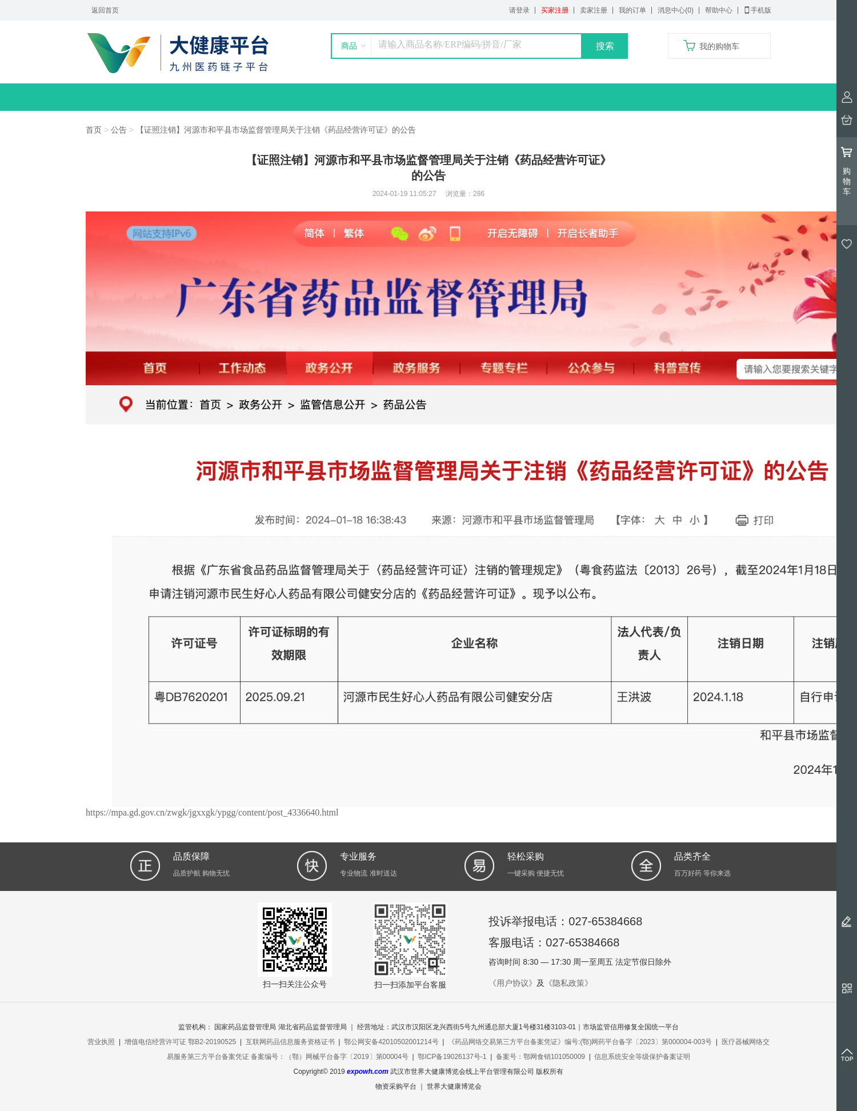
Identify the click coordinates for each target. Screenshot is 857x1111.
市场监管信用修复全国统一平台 (631, 1027)
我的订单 (632, 10)
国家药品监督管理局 (245, 1027)
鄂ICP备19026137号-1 (452, 1057)
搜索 (605, 46)
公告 (119, 129)
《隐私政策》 (568, 983)
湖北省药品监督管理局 (312, 1027)
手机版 (757, 10)
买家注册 (554, 10)
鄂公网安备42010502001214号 (391, 1042)
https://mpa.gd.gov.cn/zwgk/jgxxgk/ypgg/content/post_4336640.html (212, 812)
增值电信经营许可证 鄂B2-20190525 (180, 1042)
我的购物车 (719, 46)
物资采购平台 (396, 1086)
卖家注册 (593, 10)
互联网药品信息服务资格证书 (290, 1042)
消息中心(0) (676, 10)
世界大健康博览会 (454, 1086)
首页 (94, 129)
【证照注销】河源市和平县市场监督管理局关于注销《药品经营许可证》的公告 (276, 129)
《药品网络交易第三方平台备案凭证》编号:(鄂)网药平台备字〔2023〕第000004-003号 (580, 1042)
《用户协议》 (512, 983)
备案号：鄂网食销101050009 (540, 1057)
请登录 (519, 10)
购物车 (846, 171)
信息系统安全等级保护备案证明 (642, 1057)
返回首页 (105, 10)
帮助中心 (718, 10)
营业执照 (101, 1042)
